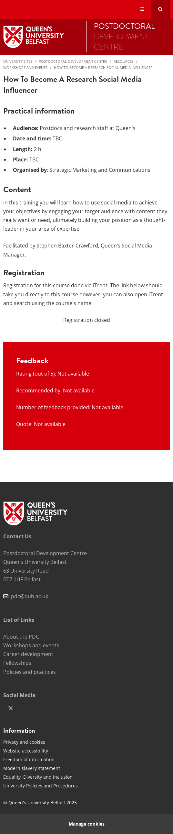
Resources (124, 61)
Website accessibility (25, 751)
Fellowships (17, 662)
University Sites (17, 61)
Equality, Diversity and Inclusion (38, 777)
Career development (28, 654)
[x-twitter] (10, 708)
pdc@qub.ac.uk (29, 596)
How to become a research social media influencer (103, 67)
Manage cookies (87, 824)
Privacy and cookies (24, 742)
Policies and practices (29, 671)
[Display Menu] (142, 9)
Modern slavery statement (31, 768)
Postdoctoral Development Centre (73, 61)
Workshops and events (25, 67)
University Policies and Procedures (40, 786)
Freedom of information (29, 759)
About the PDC (21, 636)
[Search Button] (160, 9)
